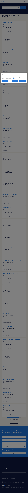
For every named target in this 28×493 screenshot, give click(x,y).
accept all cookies (22, 80)
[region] (14, 78)
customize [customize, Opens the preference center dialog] (5, 80)
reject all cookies (15, 80)
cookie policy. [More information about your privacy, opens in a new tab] (14, 78)
